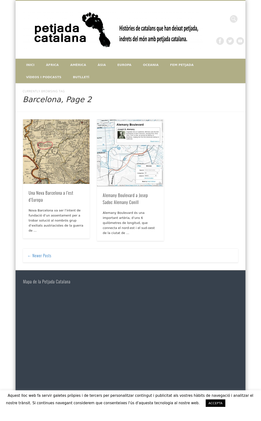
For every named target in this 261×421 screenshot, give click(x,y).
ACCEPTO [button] (242, 403)
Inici (30, 65)
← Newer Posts (39, 255)
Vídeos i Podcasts (43, 77)
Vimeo (240, 41)
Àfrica (52, 65)
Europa (124, 65)
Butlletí (81, 77)
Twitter (230, 41)
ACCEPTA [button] (216, 403)
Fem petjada (181, 65)
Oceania (151, 65)
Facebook (220, 41)
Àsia (102, 65)
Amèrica (78, 65)
